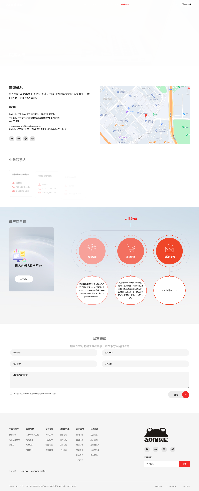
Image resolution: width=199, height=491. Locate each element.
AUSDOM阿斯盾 (38, 471)
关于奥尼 (115, 4)
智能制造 (49, 445)
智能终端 (12, 435)
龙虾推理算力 (14, 440)
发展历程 (79, 445)
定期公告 (63, 445)
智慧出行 (29, 445)
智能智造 (49, 429)
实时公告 (63, 440)
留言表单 (94, 455)
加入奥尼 (94, 440)
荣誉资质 (79, 450)
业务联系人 (94, 445)
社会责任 (79, 455)
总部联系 (170, 53)
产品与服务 (81, 4)
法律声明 (172, 486)
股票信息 (63, 435)
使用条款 (159, 486)
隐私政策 (186, 486)
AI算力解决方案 (32, 435)
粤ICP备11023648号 (67, 486)
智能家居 (29, 440)
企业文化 (79, 440)
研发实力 (49, 435)
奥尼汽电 (24, 471)
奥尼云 (11, 445)
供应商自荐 (94, 450)
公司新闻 (79, 460)
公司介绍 (79, 435)
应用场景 (92, 4)
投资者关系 (104, 4)
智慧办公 (29, 450)
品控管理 (49, 450)
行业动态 (63, 450)
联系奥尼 (125, 4)
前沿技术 (49, 440)
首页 (72, 4)
